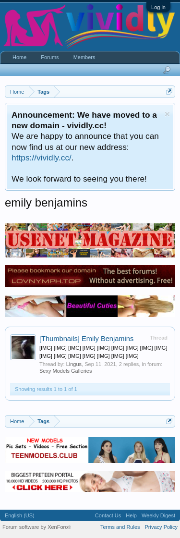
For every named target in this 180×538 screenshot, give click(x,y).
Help (131, 515)
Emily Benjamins (86, 338)
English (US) (20, 515)
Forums (50, 57)
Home (19, 57)
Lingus (74, 364)
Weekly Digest (158, 515)
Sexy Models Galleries (65, 371)
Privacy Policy (161, 527)
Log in (158, 7)
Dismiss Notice (167, 114)
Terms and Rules (120, 527)
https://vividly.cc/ (42, 157)
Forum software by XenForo (36, 527)
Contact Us (108, 515)
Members (84, 57)
